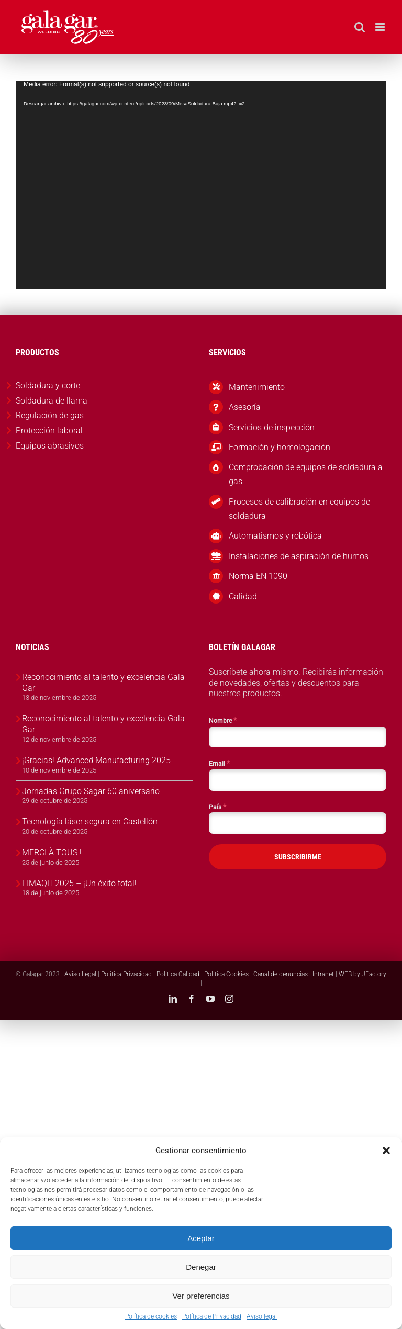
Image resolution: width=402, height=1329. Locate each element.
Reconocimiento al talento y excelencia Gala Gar (103, 682)
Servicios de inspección (272, 427)
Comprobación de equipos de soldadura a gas (306, 474)
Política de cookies (151, 1316)
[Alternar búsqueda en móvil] (359, 26)
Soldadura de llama (51, 401)
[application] (201, 185)
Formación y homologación (279, 447)
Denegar (201, 1267)
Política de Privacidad (211, 1316)
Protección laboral (49, 430)
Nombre (223, 720)
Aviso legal (262, 1316)
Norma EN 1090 (258, 576)
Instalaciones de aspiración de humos (298, 556)
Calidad (243, 596)
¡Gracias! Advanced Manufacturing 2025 (96, 760)
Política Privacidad (126, 974)
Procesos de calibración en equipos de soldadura (299, 509)
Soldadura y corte (48, 385)
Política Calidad (178, 974)
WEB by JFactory (362, 974)
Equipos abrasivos (50, 446)
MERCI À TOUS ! (52, 852)
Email (219, 763)
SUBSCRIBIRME (297, 857)
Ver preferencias (200, 1295)
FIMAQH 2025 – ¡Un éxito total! (79, 883)
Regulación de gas (50, 415)
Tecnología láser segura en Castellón (90, 822)
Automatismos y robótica (275, 536)
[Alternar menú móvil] (380, 26)
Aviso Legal (80, 974)
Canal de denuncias (280, 974)
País (217, 806)
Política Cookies (226, 974)
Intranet (323, 974)
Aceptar (201, 1238)
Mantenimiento (257, 387)
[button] (386, 1150)
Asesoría (245, 407)
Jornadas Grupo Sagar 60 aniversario (91, 791)
